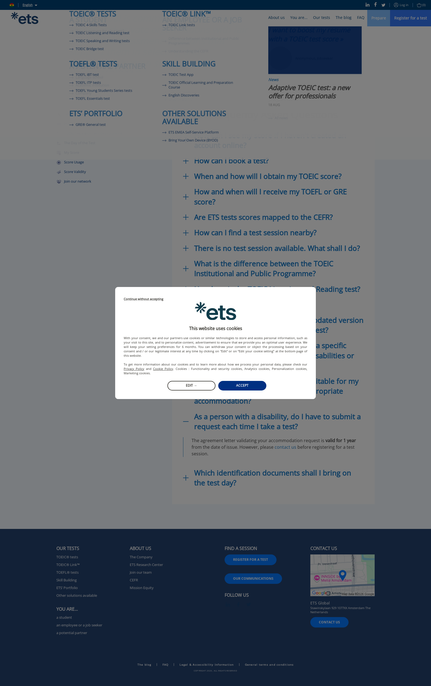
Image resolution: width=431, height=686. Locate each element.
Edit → (191, 385)
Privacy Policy (134, 369)
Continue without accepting (143, 299)
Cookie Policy (163, 369)
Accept (242, 385)
